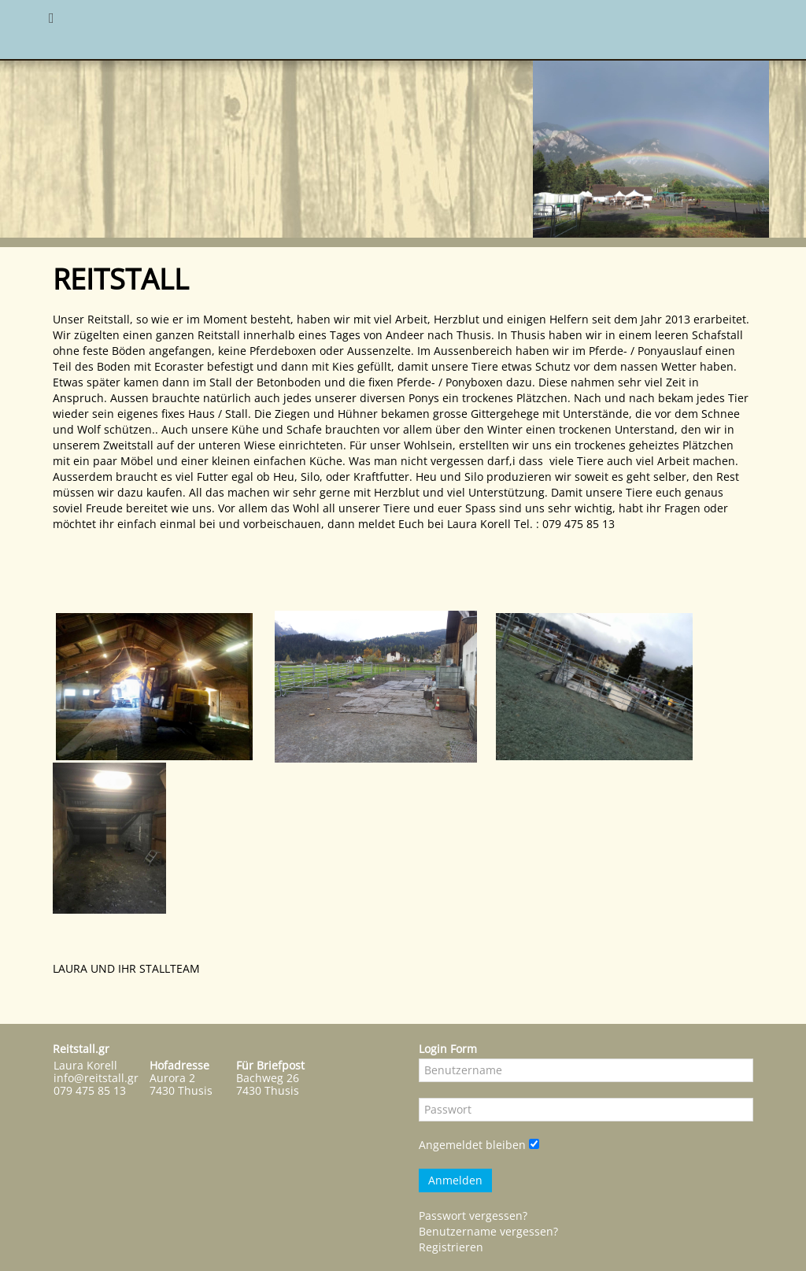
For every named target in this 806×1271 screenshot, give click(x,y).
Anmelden (455, 1180)
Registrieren (451, 1247)
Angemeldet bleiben (472, 1144)
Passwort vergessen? (473, 1215)
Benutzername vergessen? (488, 1231)
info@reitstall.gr (96, 1077)
